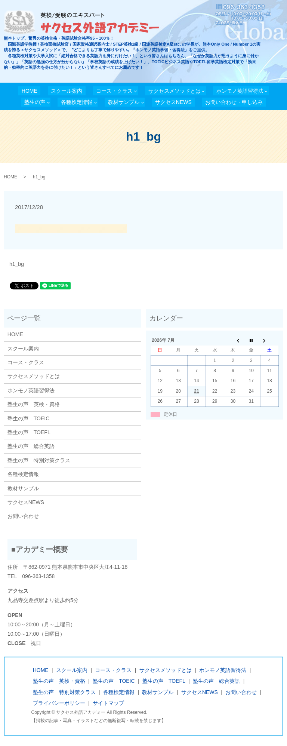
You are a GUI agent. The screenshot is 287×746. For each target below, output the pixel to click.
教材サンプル (123, 102)
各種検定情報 (76, 102)
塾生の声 (34, 102)
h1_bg (16, 264)
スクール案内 (66, 91)
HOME (29, 91)
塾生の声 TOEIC (28, 418)
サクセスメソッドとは (174, 91)
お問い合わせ (23, 516)
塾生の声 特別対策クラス (38, 460)
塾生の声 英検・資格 (33, 404)
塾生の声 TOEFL (28, 432)
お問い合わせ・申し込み (234, 102)
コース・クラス (114, 91)
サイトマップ (108, 703)
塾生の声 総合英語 (31, 446)
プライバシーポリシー (59, 703)
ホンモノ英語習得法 (239, 91)
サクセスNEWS (173, 102)
